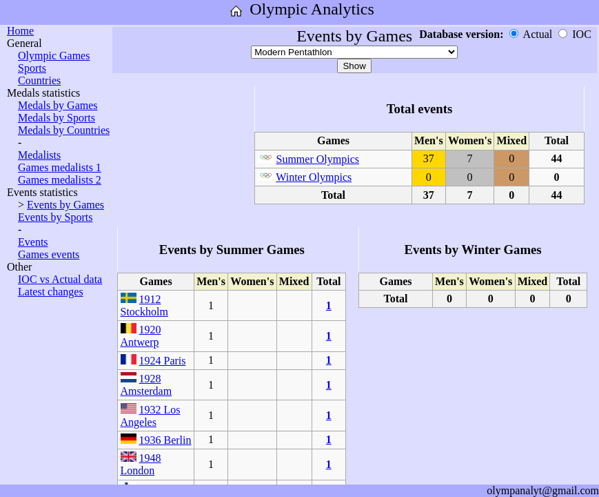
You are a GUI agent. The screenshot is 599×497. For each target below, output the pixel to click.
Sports (32, 68)
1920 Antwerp (141, 336)
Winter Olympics (314, 177)
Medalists (39, 155)
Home (20, 31)
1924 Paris (162, 361)
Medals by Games (58, 105)
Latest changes (50, 292)
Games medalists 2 (59, 180)
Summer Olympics (317, 159)
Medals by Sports (56, 118)
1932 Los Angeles (151, 416)
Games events (48, 254)
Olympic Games (54, 55)
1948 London (141, 464)
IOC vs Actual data (60, 279)
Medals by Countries (64, 130)
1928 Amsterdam (146, 385)
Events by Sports (55, 217)
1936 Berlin (165, 440)
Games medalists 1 (59, 167)
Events (33, 242)
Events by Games (65, 205)
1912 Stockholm (144, 305)
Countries (39, 80)
